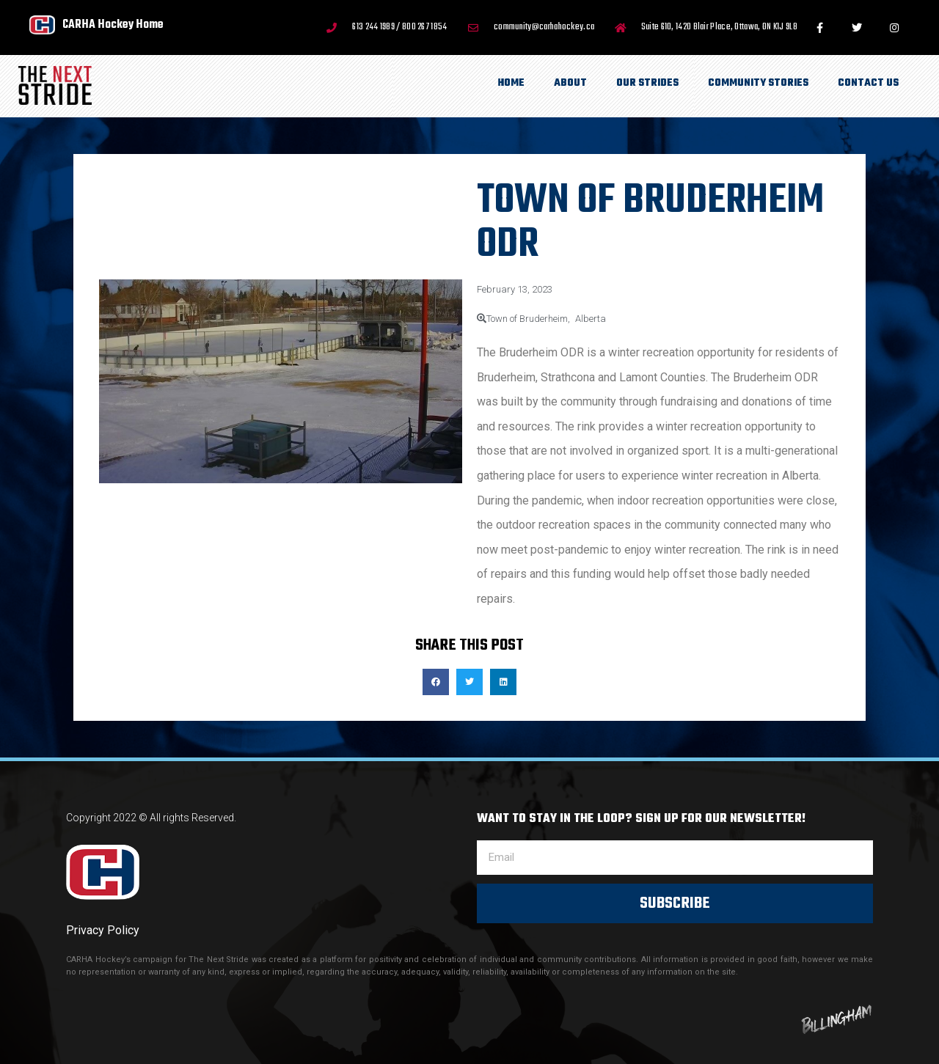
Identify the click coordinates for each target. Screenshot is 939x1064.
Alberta (590, 318)
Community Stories (758, 83)
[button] (436, 682)
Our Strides (647, 83)
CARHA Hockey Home (113, 24)
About (570, 83)
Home (511, 83)
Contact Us (868, 83)
